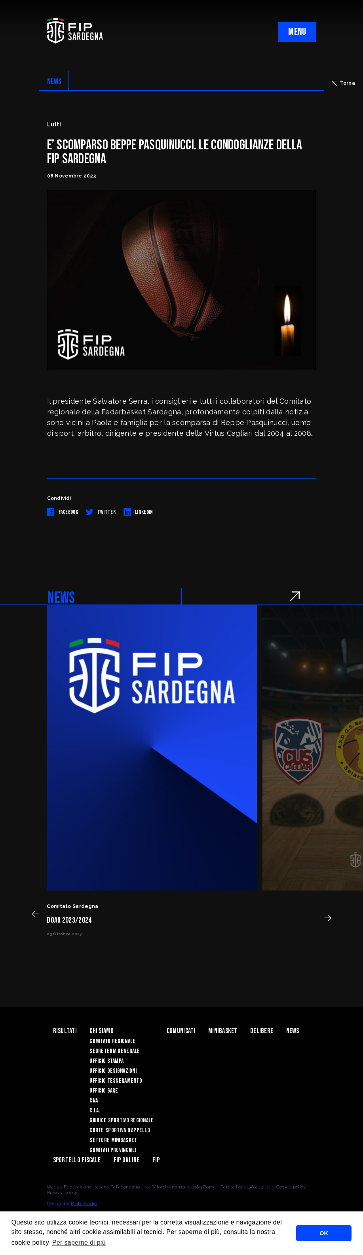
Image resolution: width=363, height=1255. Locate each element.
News (292, 1031)
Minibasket (223, 1031)
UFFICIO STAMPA (106, 1061)
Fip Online (127, 1160)
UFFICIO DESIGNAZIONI (113, 1071)
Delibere (261, 1031)
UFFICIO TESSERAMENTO (115, 1081)
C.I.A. (94, 1110)
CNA (93, 1100)
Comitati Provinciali (112, 1150)
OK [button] (323, 1233)
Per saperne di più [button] (79, 1242)
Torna (343, 83)
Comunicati (181, 1031)
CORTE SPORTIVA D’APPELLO (119, 1130)
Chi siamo (101, 1031)
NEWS (54, 81)
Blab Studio (84, 1203)
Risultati (65, 1031)
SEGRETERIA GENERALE (114, 1051)
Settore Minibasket (113, 1140)
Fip (156, 1160)
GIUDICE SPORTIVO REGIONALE (121, 1120)
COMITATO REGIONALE (112, 1041)
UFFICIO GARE (103, 1091)
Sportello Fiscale (77, 1160)
